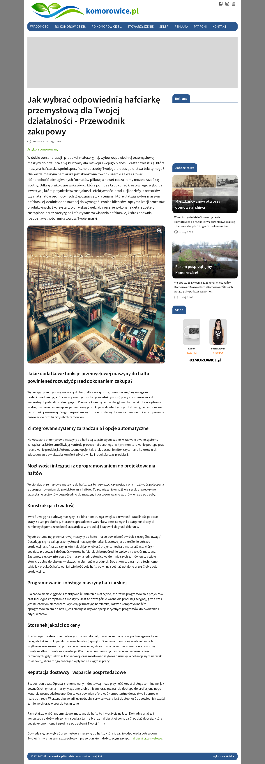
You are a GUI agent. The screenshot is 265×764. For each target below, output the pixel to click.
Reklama (181, 26)
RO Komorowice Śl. (106, 26)
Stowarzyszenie (141, 26)
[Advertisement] (132, 62)
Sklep (164, 26)
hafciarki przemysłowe (146, 738)
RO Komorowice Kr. (70, 26)
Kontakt (219, 26)
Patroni (200, 26)
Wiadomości (39, 26)
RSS (100, 756)
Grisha (230, 756)
